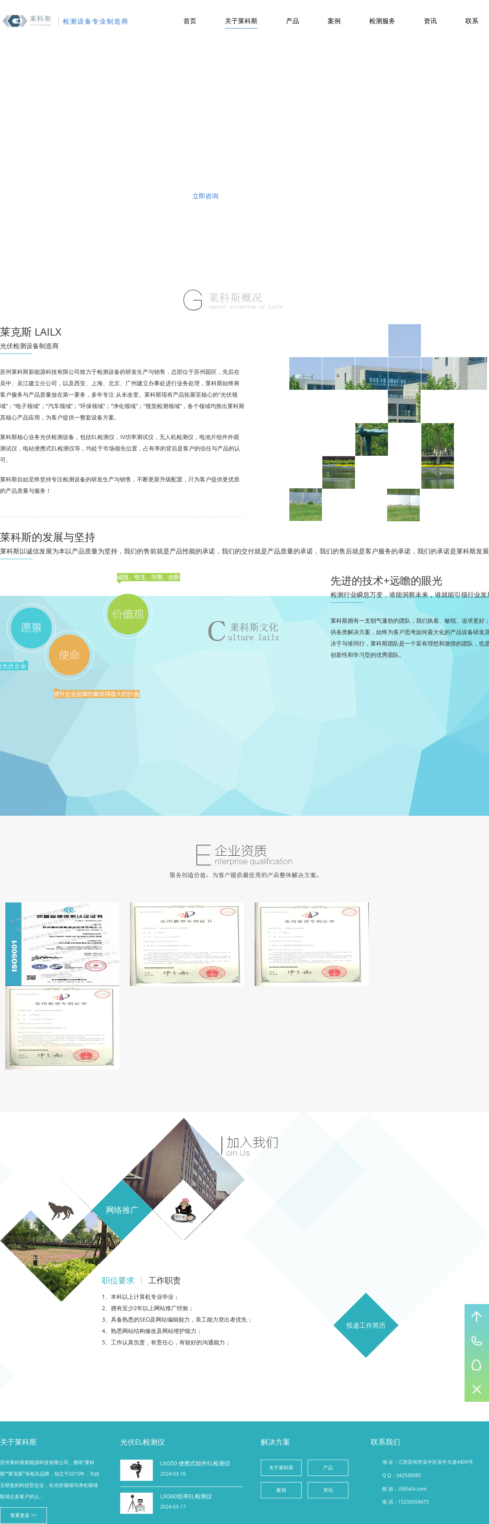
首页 (189, 20)
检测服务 (382, 20)
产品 (292, 20)
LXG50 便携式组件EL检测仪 (195, 1463)
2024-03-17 (173, 1506)
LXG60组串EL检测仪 (186, 1496)
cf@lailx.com (412, 1488)
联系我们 (284, 195)
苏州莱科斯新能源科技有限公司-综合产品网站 (27, 21)
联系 (471, 20)
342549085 (408, 1475)
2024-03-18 (173, 1473)
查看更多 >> (23, 1515)
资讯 (430, 20)
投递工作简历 (365, 1325)
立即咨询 (205, 195)
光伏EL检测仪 (142, 1442)
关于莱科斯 (241, 20)
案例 (334, 20)
